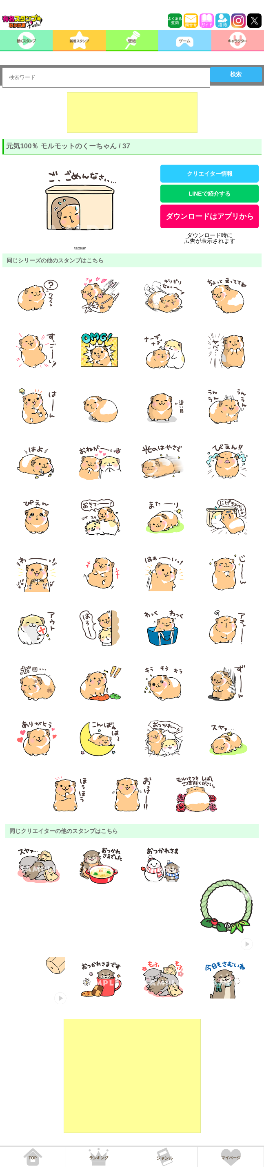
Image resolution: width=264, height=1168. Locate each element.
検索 (236, 74)
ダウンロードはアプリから (210, 216)
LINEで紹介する (210, 193)
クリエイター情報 (210, 173)
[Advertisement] (132, 112)
